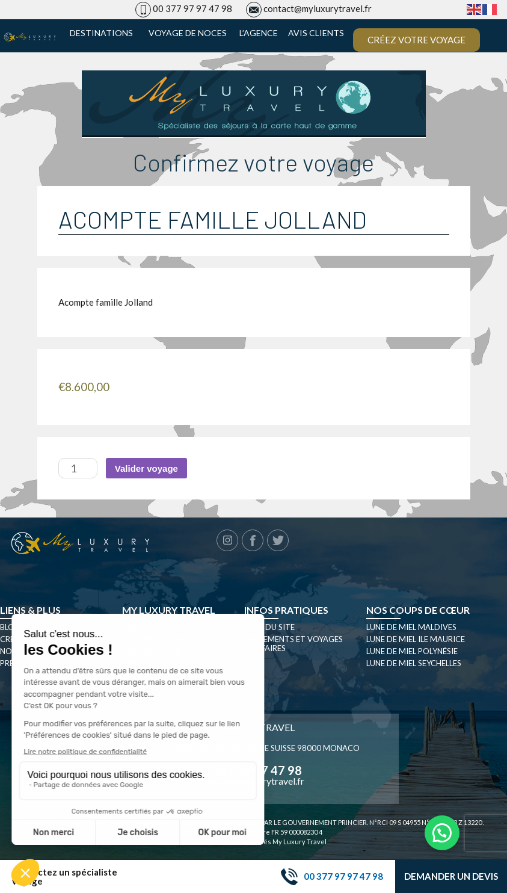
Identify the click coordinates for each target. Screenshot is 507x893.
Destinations (101, 33)
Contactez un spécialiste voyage (64, 877)
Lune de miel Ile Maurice (415, 639)
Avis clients (316, 33)
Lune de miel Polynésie (412, 651)
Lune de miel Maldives (411, 627)
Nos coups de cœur (418, 610)
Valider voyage (146, 468)
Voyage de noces (188, 33)
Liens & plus (30, 610)
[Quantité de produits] (77, 468)
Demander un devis (451, 876)
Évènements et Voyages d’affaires (293, 643)
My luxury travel (168, 610)
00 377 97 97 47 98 (192, 8)
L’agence (258, 33)
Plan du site (269, 627)
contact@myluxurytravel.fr (317, 8)
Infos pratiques (286, 610)
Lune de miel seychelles (413, 663)
